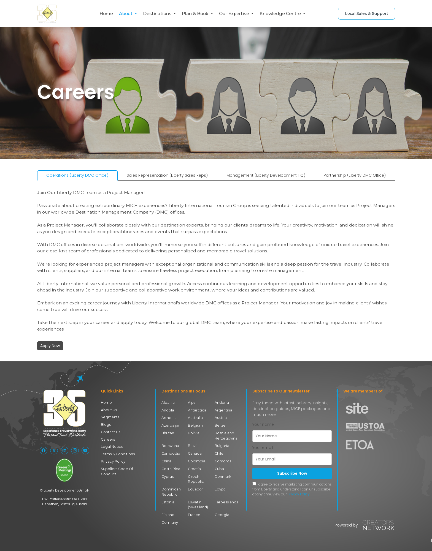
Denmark (223, 475)
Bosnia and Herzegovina (225, 435)
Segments (109, 417)
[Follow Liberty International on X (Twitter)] (54, 450)
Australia (195, 418)
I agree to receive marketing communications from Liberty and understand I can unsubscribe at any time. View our (292, 489)
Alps (191, 402)
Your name (263, 424)
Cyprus (167, 475)
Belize (220, 425)
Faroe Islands (225, 500)
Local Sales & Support (366, 13)
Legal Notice (111, 446)
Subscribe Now (292, 473)
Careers (107, 439)
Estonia (167, 500)
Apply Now (50, 345)
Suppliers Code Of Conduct (123, 468)
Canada (194, 453)
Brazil (193, 445)
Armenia (168, 418)
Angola (167, 410)
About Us (108, 410)
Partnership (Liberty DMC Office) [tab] (355, 175)
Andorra (221, 402)
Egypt (220, 488)
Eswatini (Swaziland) (197, 503)
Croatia (194, 468)
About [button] (126, 13)
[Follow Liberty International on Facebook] (43, 450)
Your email (262, 447)
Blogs (105, 424)
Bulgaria (222, 445)
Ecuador (195, 488)
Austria (220, 418)
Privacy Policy (112, 461)
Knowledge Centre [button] (281, 13)
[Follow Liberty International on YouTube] (85, 450)
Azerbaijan (170, 425)
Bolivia (193, 432)
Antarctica (196, 410)
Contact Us (110, 431)
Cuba (219, 468)
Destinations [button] (157, 13)
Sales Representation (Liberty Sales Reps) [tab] (167, 175)
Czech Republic (195, 477)
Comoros (222, 460)
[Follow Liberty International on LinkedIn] (64, 450)
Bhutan (167, 432)
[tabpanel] (216, 267)
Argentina (223, 410)
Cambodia (170, 453)
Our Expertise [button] (234, 13)
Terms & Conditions (116, 453)
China (166, 460)
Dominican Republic (170, 490)
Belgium (195, 425)
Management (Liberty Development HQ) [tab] (265, 175)
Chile (219, 453)
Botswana (170, 445)
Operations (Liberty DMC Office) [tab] (77, 175)
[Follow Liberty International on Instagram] (75, 450)
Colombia (196, 460)
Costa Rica (170, 468)
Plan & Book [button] (195, 13)
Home (106, 13)
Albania (168, 402)
